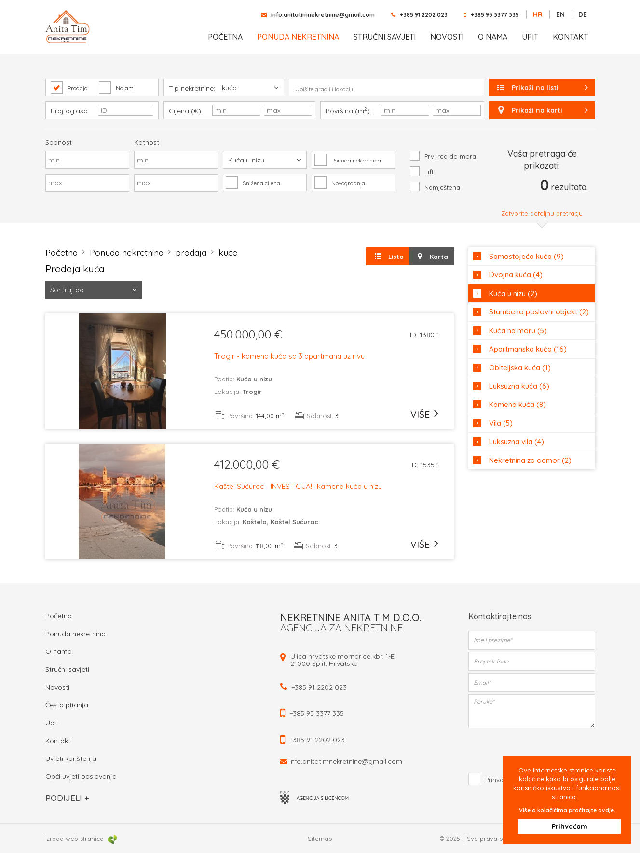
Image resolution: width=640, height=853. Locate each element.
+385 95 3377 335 (495, 14)
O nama (492, 36)
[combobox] (386, 87)
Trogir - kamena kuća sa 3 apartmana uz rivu (289, 356)
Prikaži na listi (543, 87)
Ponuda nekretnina (298, 36)
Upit (530, 36)
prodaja (196, 252)
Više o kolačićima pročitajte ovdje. (582, 804)
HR (538, 14)
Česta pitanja (66, 705)
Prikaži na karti (542, 110)
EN (560, 14)
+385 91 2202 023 (424, 14)
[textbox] (386, 88)
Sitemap (320, 838)
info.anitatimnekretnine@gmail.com (323, 14)
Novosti (446, 36)
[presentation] (532, 749)
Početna (225, 36)
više (420, 414)
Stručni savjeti (385, 36)
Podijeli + (67, 798)
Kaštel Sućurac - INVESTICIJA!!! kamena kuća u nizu (298, 487)
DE (582, 14)
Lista (388, 256)
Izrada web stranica (81, 838)
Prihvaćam (584, 826)
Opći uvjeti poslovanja (81, 776)
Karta (431, 256)
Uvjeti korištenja (70, 758)
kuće (234, 252)
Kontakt (570, 36)
